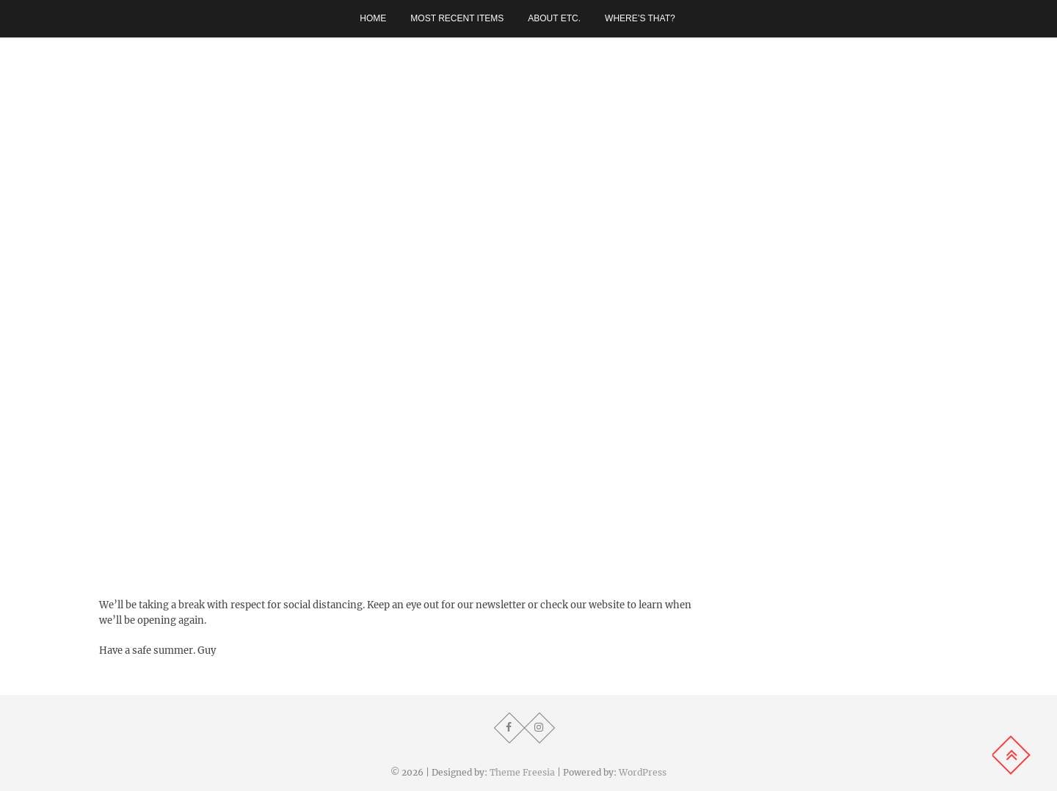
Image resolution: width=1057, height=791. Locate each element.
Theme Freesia (522, 772)
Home (373, 18)
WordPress (642, 772)
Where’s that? (640, 18)
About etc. (554, 18)
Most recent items (457, 18)
